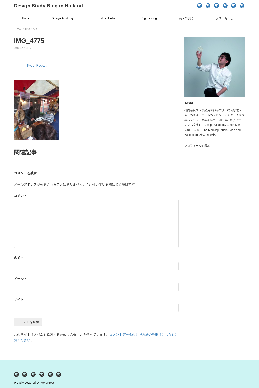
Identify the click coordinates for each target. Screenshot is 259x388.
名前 (18, 258)
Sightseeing (225, 5)
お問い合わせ (242, 5)
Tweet (31, 65)
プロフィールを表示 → (199, 145)
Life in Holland (217, 5)
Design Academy (208, 5)
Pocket (41, 65)
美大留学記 (233, 5)
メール (20, 278)
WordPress (47, 382)
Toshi (188, 103)
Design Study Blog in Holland (48, 5)
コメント (20, 195)
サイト (19, 299)
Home (199, 5)
